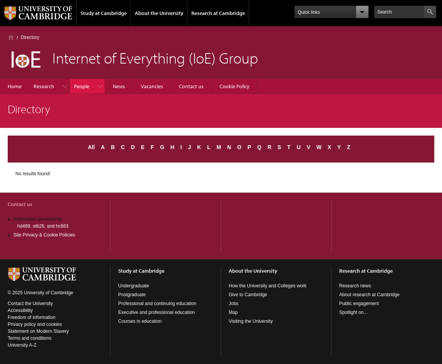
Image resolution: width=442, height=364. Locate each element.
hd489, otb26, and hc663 (43, 226)
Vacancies (152, 86)
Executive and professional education (156, 312)
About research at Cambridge (369, 294)
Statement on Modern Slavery (38, 331)
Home (11, 37)
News (119, 86)
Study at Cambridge (103, 13)
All (91, 147)
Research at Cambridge (218, 13)
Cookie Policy (234, 86)
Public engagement (359, 303)
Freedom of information (31, 317)
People (81, 86)
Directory (30, 37)
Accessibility (20, 310)
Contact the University (30, 303)
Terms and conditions (29, 338)
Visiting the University (251, 321)
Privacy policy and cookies (35, 324)
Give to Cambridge (248, 294)
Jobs (233, 303)
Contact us (191, 86)
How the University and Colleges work (267, 286)
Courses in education (140, 321)
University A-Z (22, 345)
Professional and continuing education (157, 303)
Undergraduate (133, 286)
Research (43, 86)
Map (233, 312)
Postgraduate (132, 294)
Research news (355, 286)
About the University (159, 13)
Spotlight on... (353, 312)
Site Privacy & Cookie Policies (44, 235)
